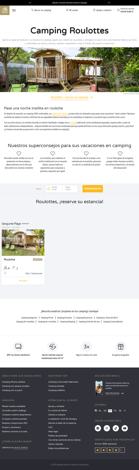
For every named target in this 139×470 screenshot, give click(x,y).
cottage (73, 122)
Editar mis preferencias (58, 448)
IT (125, 411)
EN (105, 411)
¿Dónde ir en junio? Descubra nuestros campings (69, 3)
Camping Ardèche (56, 390)
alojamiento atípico (60, 113)
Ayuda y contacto (56, 406)
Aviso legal (53, 431)
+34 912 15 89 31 (20, 448)
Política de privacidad (57, 436)
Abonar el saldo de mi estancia (62, 423)
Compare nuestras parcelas (14, 419)
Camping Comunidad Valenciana (63, 382)
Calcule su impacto (56, 415)
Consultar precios (92, 188)
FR (115, 411)
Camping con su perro (12, 390)
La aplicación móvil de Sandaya (62, 419)
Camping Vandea (56, 386)
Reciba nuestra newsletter (14, 406)
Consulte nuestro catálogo (14, 410)
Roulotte (9, 259)
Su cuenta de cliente (57, 410)
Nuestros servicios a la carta (14, 431)
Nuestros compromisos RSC (15, 423)
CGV (50, 427)
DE (120, 411)
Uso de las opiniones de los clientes (64, 440)
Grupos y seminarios (11, 427)
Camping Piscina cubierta (13, 382)
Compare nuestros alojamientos (16, 415)
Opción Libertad (55, 444)
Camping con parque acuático (15, 386)
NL (100, 411)
